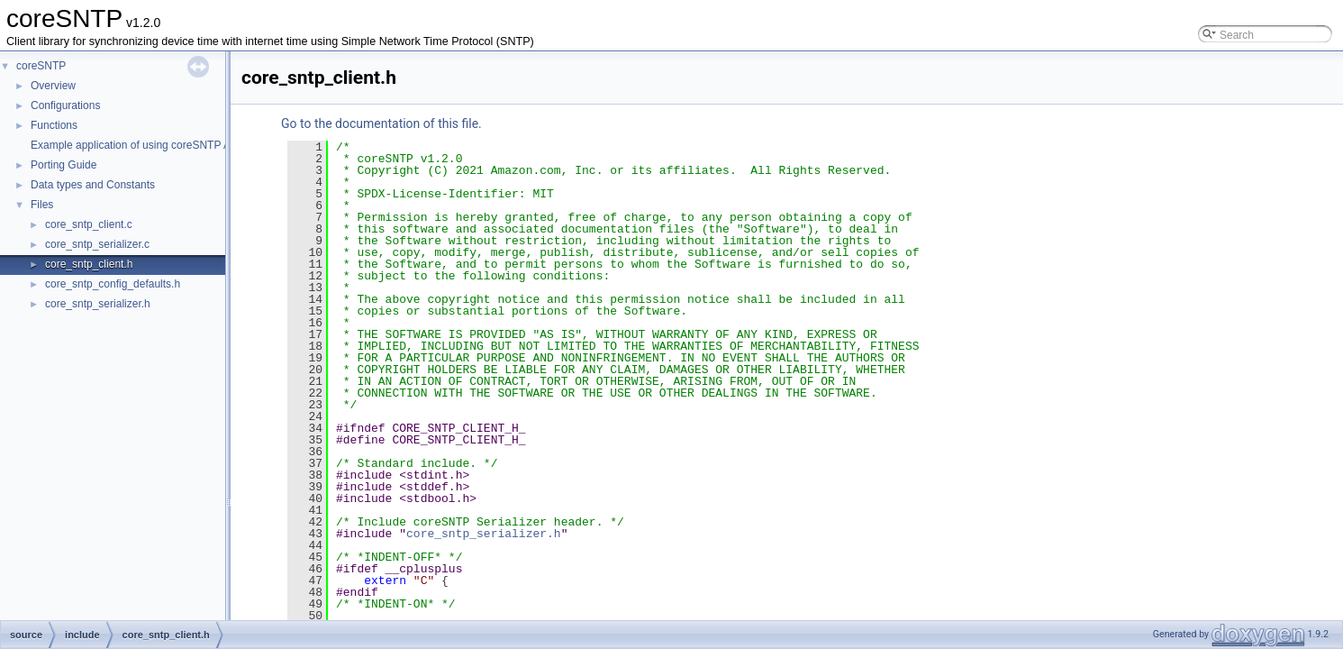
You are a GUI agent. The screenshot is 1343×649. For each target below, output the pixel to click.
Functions (54, 125)
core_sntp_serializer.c (97, 244)
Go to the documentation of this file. (381, 123)
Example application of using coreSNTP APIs (138, 145)
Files (42, 204)
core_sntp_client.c (88, 224)
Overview (53, 85)
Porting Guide (63, 165)
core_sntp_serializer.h (97, 303)
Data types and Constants (93, 184)
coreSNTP (41, 65)
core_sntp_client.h (88, 264)
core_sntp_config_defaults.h (112, 284)
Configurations (65, 105)
